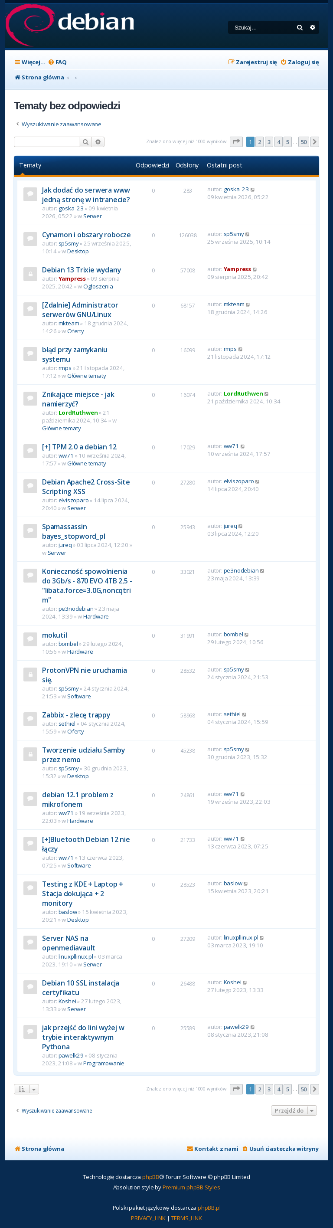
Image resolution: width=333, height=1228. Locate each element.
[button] (236, 142)
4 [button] (278, 142)
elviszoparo (74, 500)
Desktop (78, 251)
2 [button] (259, 142)
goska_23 (71, 208)
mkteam (69, 323)
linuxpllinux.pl (76, 956)
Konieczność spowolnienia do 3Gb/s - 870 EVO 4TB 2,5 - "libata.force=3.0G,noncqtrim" (87, 586)
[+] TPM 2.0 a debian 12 (79, 447)
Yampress (72, 278)
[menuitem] (57, 62)
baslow (68, 912)
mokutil (54, 635)
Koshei (67, 1001)
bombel (68, 644)
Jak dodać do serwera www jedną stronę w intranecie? (86, 194)
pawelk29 (71, 1055)
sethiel (67, 723)
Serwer (92, 216)
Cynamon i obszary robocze (86, 234)
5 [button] (287, 142)
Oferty (75, 331)
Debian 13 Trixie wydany (81, 270)
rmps (65, 368)
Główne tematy (86, 376)
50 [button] (304, 142)
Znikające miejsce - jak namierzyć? (78, 399)
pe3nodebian (76, 608)
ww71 (66, 455)
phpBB (150, 1177)
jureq (65, 545)
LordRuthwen (78, 412)
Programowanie (103, 1063)
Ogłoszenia (98, 286)
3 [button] (269, 142)
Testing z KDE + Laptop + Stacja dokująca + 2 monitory (82, 893)
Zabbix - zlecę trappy (76, 715)
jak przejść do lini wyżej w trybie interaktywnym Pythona (83, 1037)
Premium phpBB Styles (191, 1187)
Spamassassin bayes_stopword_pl (73, 531)
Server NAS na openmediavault (68, 943)
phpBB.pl (209, 1208)
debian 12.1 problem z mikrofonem (78, 799)
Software (79, 696)
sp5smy (69, 243)
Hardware (96, 616)
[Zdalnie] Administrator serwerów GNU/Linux (80, 309)
